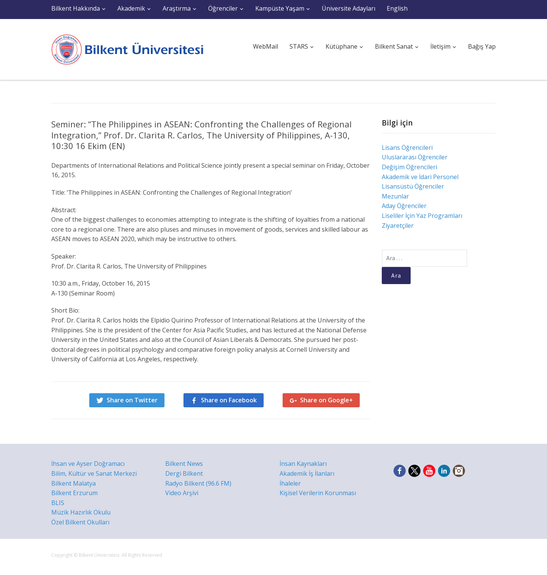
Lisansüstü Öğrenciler (413, 186)
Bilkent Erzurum (74, 493)
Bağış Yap (482, 46)
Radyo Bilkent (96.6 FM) (198, 483)
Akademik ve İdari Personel (420, 177)
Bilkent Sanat (394, 46)
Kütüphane (341, 46)
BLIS (57, 503)
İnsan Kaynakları (303, 463)
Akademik (131, 8)
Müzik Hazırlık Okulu (81, 512)
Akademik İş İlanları (307, 473)
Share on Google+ (326, 400)
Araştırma (177, 8)
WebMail (265, 46)
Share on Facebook (229, 400)
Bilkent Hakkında (75, 8)
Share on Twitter (132, 400)
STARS (298, 46)
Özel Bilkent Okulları (80, 522)
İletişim (440, 46)
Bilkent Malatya (73, 483)
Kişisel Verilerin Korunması (318, 493)
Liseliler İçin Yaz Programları (422, 215)
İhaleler (290, 483)
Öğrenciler (223, 8)
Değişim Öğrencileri (409, 167)
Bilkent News (184, 463)
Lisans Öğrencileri (407, 147)
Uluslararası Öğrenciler (414, 157)
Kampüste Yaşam (279, 8)
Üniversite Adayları (348, 8)
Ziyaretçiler (398, 225)
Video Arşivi (181, 493)
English (397, 8)
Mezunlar (395, 196)
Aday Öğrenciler (404, 206)
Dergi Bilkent (184, 473)
